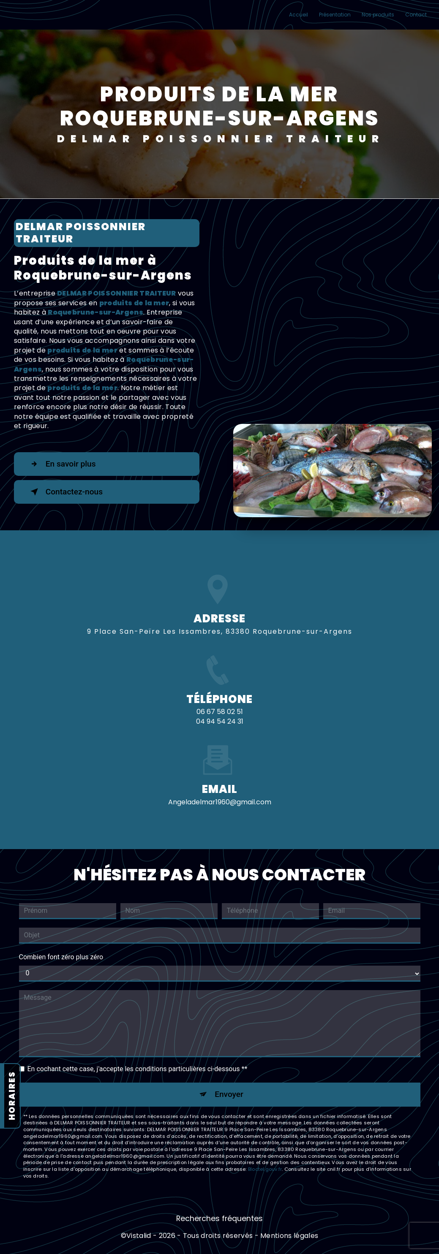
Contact (416, 14)
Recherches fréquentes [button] (219, 1219)
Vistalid (138, 1235)
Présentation (335, 14)
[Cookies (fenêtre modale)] (2, 1249)
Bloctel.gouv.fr (265, 1169)
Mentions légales (289, 1235)
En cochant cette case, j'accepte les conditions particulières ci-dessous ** (137, 1069)
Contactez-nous (65, 492)
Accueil (298, 14)
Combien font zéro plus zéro (61, 957)
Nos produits (378, 14)
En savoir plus (61, 464)
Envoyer (229, 1094)
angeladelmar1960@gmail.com (219, 787)
